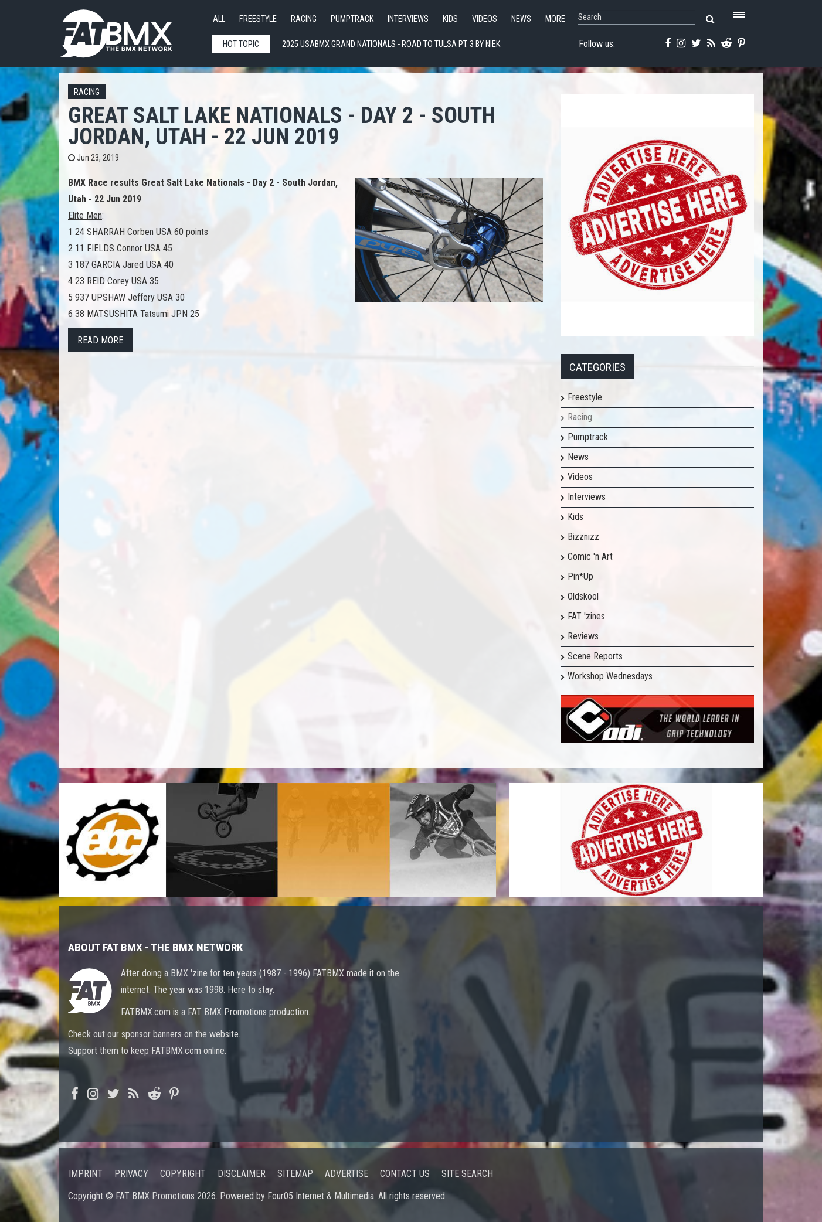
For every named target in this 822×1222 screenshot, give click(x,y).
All (219, 19)
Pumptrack (352, 19)
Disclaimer (242, 1173)
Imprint (86, 1173)
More (555, 19)
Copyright (183, 1173)
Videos (484, 19)
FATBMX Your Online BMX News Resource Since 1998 (129, 30)
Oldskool (583, 596)
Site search (467, 1173)
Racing (304, 19)
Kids (450, 19)
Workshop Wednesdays (610, 676)
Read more (100, 340)
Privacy (131, 1173)
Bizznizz (583, 536)
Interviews (408, 19)
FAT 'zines (586, 616)
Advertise (346, 1173)
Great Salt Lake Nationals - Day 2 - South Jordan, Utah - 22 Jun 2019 (281, 125)
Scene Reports (595, 656)
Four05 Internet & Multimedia (320, 1195)
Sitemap (295, 1173)
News (521, 19)
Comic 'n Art (590, 556)
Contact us (405, 1173)
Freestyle (258, 19)
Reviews (583, 636)
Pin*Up (580, 576)
